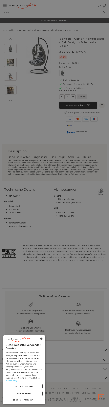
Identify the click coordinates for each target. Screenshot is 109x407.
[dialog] (24, 369)
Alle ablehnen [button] (24, 393)
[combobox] (41, 338)
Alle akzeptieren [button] (24, 386)
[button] (24, 399)
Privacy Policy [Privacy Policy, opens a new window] (11, 381)
